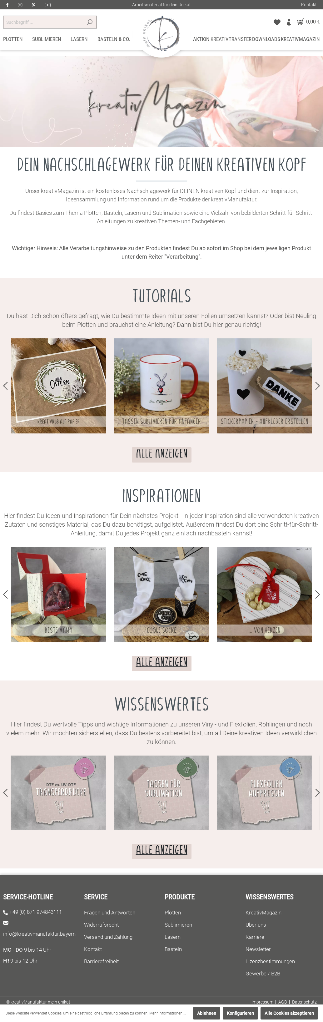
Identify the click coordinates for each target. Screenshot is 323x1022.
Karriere (255, 937)
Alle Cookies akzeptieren (289, 1013)
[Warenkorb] (307, 22)
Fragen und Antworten (109, 912)
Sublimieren (178, 925)
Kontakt (309, 4)
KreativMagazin (263, 912)
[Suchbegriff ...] (42, 22)
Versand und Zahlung (108, 937)
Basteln (173, 949)
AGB (282, 1001)
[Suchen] (89, 22)
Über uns (256, 925)
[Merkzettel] (277, 22)
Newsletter (258, 949)
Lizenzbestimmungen (270, 961)
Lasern (173, 937)
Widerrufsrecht (101, 925)
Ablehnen (206, 1013)
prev (5, 386)
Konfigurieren (240, 1013)
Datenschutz (304, 1001)
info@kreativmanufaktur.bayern (39, 934)
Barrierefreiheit (101, 961)
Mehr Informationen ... (167, 1013)
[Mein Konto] (289, 22)
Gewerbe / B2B (263, 973)
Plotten (173, 912)
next (317, 386)
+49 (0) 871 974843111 (35, 912)
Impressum (262, 1001)
